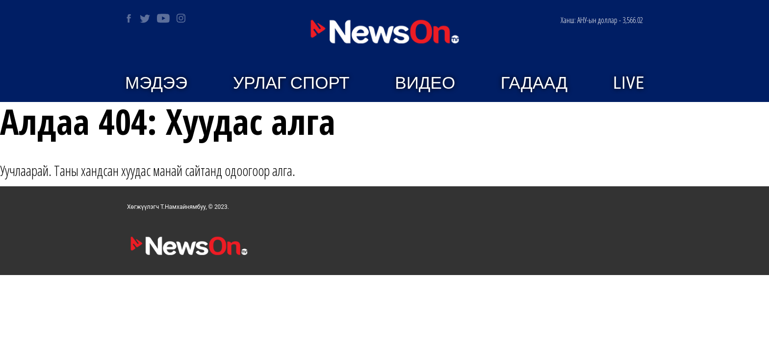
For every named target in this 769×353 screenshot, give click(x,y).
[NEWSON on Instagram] (181, 18)
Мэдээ (156, 83)
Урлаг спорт (291, 83)
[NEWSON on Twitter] (145, 18)
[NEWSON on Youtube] (163, 18)
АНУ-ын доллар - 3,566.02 (602, 20)
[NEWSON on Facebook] (128, 18)
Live (628, 83)
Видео (425, 83)
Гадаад (534, 83)
